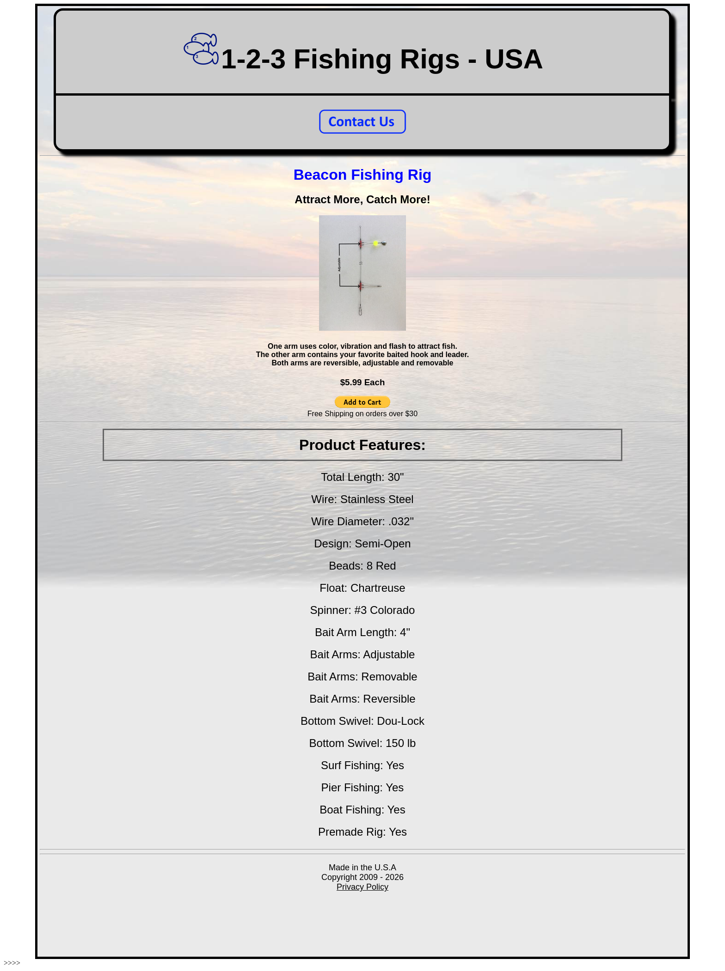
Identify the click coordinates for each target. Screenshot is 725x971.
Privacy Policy (362, 887)
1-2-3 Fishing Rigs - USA (362, 58)
